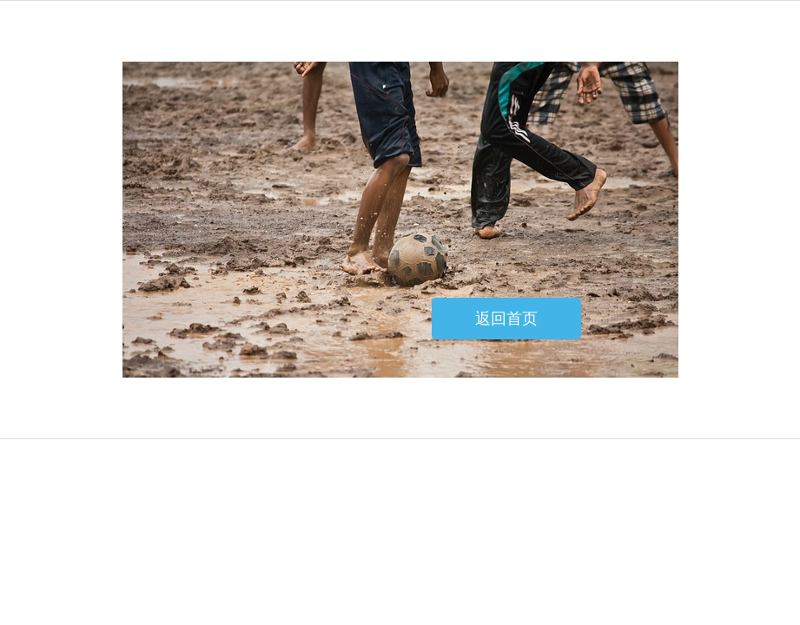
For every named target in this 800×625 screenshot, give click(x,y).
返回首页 (506, 318)
